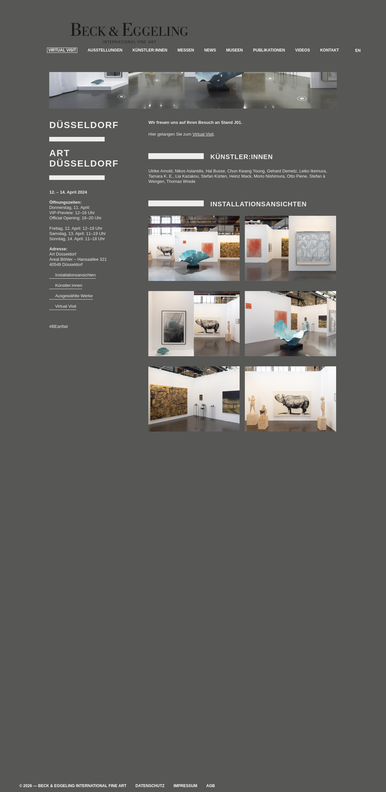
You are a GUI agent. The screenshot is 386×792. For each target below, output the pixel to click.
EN (358, 75)
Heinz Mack (240, 183)
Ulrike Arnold (160, 178)
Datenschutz (149, 786)
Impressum (185, 786)
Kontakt (329, 75)
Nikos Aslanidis (189, 178)
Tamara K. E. (160, 183)
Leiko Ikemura (312, 178)
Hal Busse (215, 178)
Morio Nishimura (269, 183)
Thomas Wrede (181, 188)
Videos (302, 75)
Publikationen (269, 75)
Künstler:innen (150, 75)
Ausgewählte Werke (74, 303)
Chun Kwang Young (245, 178)
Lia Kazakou (187, 183)
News (210, 75)
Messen (186, 75)
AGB (210, 786)
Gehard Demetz (282, 178)
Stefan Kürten (214, 183)
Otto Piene (297, 183)
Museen (234, 75)
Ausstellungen (105, 75)
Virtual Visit (62, 75)
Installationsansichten (75, 282)
